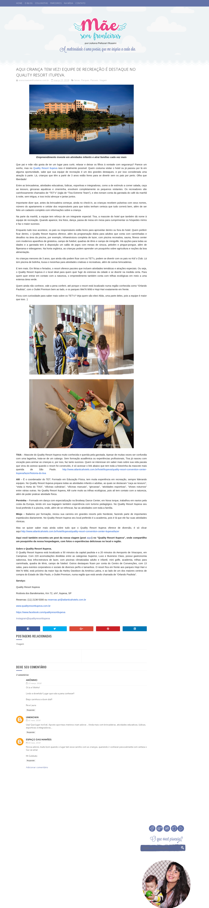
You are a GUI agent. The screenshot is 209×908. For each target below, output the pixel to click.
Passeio (94, 80)
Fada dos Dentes (176, 395)
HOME (19, 3)
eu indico (146, 429)
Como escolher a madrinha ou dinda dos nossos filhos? (176, 249)
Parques (85, 80)
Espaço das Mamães (38, 762)
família (159, 429)
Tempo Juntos (148, 423)
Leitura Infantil (150, 406)
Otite (162, 412)
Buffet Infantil (150, 383)
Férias (156, 401)
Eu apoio (158, 395)
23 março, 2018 (34, 706)
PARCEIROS (56, 3)
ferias (77, 80)
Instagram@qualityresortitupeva (33, 641)
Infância (167, 401)
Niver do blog (149, 412)
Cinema (166, 383)
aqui (90, 553)
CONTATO (80, 3)
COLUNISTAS (41, 3)
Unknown (32, 739)
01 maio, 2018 (34, 743)
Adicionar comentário (37, 789)
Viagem (103, 80)
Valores (164, 423)
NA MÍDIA (68, 3)
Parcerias (174, 412)
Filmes (145, 401)
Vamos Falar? (179, 423)
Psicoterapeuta (161, 418)
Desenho (146, 395)
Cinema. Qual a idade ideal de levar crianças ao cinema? (176, 204)
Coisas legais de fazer (153, 389)
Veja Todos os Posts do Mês (167, 363)
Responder (31, 732)
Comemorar (175, 389)
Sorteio (177, 418)
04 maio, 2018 (34, 765)
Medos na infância (173, 406)
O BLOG (29, 3)
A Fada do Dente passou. (175, 215)
